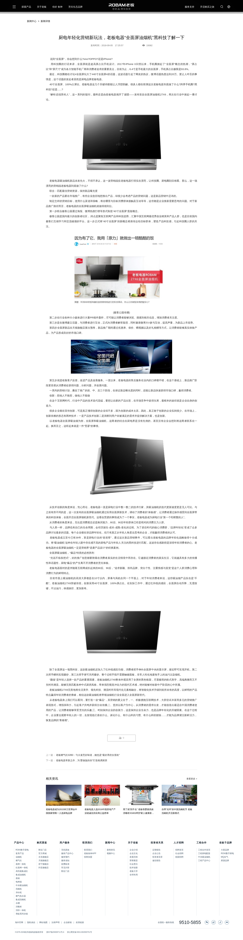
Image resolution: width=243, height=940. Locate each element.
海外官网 (19, 922)
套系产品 (20, 853)
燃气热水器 (21, 896)
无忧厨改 (65, 850)
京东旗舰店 (43, 857)
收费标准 (65, 864)
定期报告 (156, 850)
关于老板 (41, 6)
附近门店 (42, 850)
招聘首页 (179, 850)
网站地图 (43, 922)
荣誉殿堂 (134, 860)
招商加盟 (88, 857)
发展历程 (134, 857)
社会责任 (134, 864)
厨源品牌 (225, 860)
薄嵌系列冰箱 (22, 914)
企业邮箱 (68, 922)
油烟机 (19, 857)
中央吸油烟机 (22, 885)
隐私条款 (31, 922)
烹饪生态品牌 (75, 6)
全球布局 (134, 875)
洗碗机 (19, 889)
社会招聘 (179, 853)
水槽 (18, 903)
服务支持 (189, 6)
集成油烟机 (21, 875)
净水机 (19, 892)
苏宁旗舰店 (43, 864)
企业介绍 (134, 850)
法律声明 (55, 922)
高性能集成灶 (22, 871)
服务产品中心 (67, 853)
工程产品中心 (204, 860)
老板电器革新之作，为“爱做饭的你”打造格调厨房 (81, 760)
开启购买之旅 (207, 6)
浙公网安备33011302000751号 (79, 932)
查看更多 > (191, 778)
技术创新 (134, 867)
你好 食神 (57, 6)
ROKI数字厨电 (22, 850)
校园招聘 (179, 857)
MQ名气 (224, 857)
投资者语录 (157, 857)
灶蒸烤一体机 (22, 867)
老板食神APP (90, 853)
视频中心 (111, 853)
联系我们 (88, 850)
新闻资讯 (111, 850)
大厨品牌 (225, 850)
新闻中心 (31, 21)
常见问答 (65, 867)
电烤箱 (19, 882)
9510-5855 (190, 922)
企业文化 (134, 853)
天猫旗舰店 (43, 860)
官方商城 (42, 853)
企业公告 (156, 853)
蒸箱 (18, 878)
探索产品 (26, 6)
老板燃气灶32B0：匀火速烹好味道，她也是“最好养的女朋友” (88, 755)
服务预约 (65, 857)
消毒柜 (19, 906)
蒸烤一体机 (21, 864)
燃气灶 (19, 860)
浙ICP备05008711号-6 (55, 932)
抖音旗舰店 (43, 867)
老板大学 (134, 871)
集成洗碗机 (21, 899)
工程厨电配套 (204, 853)
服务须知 (65, 860)
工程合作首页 (204, 850)
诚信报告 (156, 860)
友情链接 (80, 922)
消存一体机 (21, 910)
